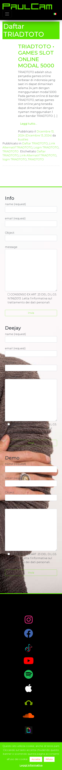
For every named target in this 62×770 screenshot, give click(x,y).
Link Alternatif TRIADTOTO (38, 155)
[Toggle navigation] (7, 14)
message (31, 268)
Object (31, 236)
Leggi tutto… (28, 123)
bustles (23, 139)
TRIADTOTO (10, 151)
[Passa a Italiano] (55, 14)
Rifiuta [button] (49, 759)
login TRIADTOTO (14, 159)
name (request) (31, 208)
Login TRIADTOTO (46, 147)
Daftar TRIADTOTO (35, 143)
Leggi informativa (31, 765)
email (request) (31, 222)
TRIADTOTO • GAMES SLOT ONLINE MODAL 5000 (36, 56)
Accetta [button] (36, 759)
